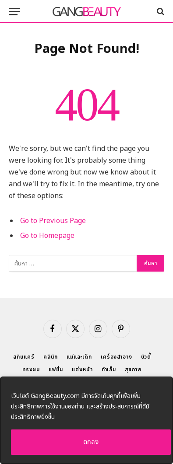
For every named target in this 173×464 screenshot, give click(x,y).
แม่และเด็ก (79, 357)
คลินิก (50, 357)
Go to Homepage (47, 235)
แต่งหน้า (82, 369)
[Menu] (14, 11)
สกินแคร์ (24, 357)
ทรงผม (31, 369)
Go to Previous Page (53, 221)
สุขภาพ (133, 369)
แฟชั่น (56, 369)
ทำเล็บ (109, 369)
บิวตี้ (146, 357)
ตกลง (91, 442)
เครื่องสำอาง (116, 357)
